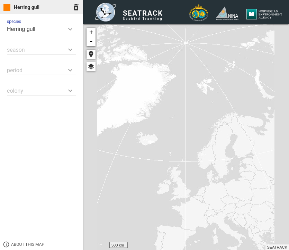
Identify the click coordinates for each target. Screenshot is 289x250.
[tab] (41, 7)
